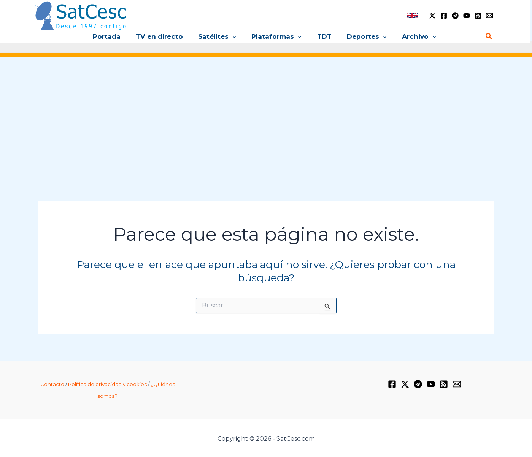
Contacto (52, 384)
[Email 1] (489, 15)
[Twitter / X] (432, 15)
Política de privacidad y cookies (107, 384)
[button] (234, 36)
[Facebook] (443, 15)
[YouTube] (466, 15)
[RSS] (478, 15)
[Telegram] (455, 15)
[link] (412, 15)
